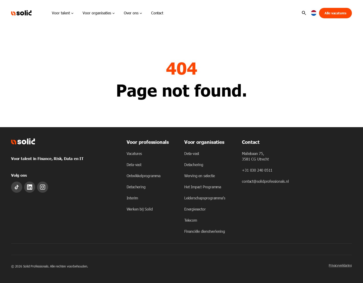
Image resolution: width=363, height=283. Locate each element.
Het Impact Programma (202, 186)
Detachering (136, 186)
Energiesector (195, 209)
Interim (132, 197)
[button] (314, 13)
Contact (157, 12)
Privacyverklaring (340, 265)
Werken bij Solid (140, 209)
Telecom (190, 220)
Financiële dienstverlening (204, 231)
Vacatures (134, 153)
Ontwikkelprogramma (143, 175)
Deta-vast (134, 164)
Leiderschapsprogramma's (204, 197)
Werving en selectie (199, 175)
